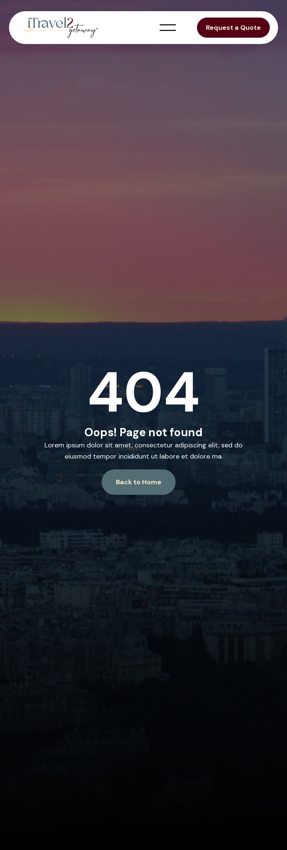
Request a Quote (233, 27)
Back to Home (138, 482)
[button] (168, 27)
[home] (60, 27)
